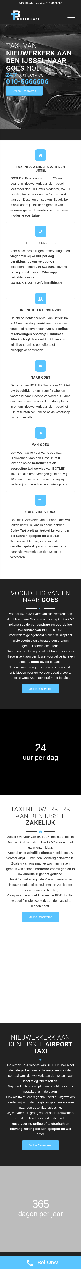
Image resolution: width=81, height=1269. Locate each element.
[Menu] (69, 15)
